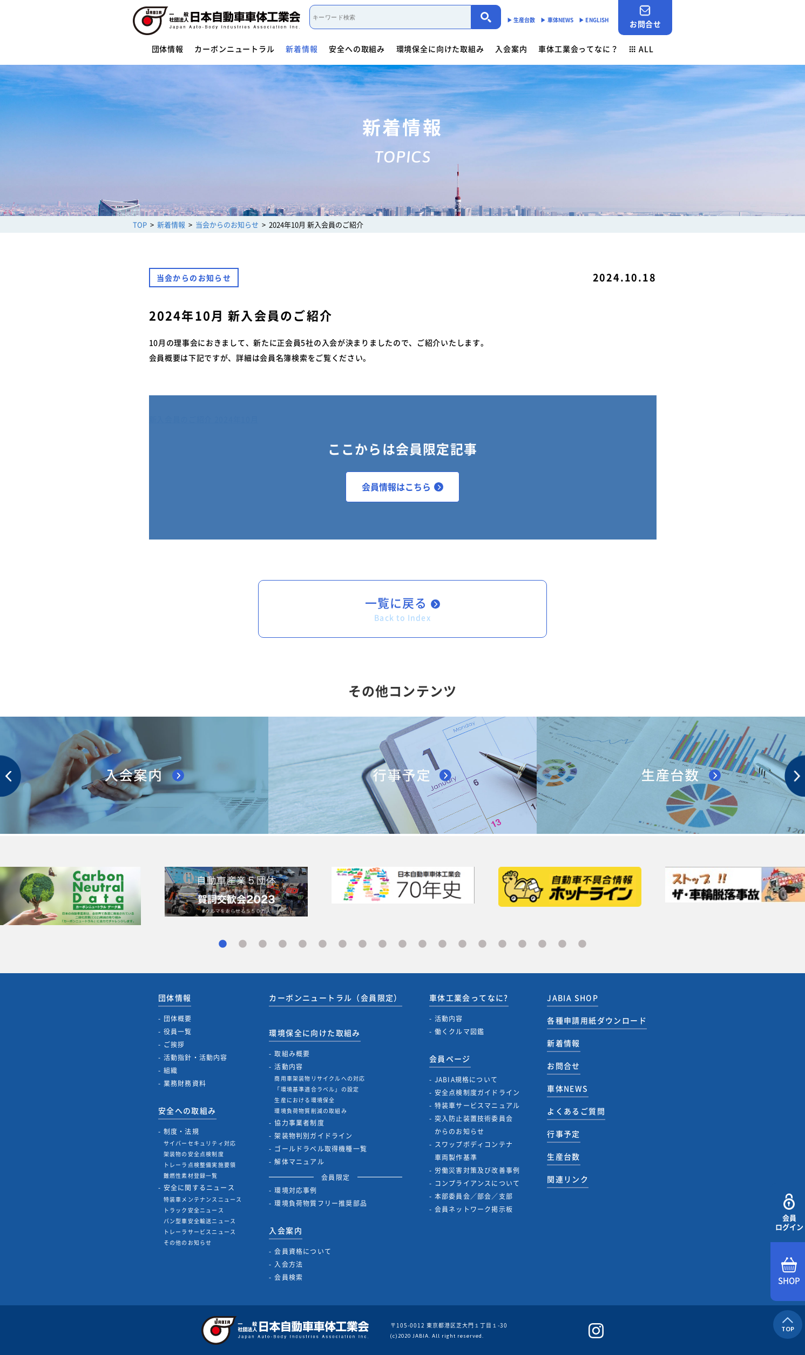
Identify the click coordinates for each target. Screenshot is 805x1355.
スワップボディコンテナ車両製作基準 (474, 1151)
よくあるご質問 (576, 1110)
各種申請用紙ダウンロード (597, 1020)
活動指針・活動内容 (196, 1057)
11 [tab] (422, 944)
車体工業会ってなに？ (578, 48)
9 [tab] (382, 944)
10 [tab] (402, 944)
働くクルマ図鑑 (459, 1031)
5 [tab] (302, 944)
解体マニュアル (299, 1162)
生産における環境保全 (304, 1100)
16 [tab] (522, 944)
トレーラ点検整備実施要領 (200, 1165)
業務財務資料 (185, 1083)
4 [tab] (282, 944)
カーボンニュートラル (234, 48)
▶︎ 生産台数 (521, 20)
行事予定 (563, 1133)
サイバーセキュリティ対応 (200, 1143)
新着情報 (301, 48)
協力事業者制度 (299, 1123)
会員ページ (450, 1058)
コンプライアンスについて (477, 1183)
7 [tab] (342, 944)
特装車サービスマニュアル (477, 1105)
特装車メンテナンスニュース (203, 1199)
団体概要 (178, 1018)
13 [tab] (462, 944)
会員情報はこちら (402, 486)
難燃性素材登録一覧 (191, 1175)
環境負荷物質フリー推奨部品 (320, 1203)
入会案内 (511, 48)
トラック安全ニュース (194, 1210)
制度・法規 (181, 1131)
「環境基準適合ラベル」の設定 (316, 1089)
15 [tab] (502, 944)
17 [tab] (542, 944)
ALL (641, 48)
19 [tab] (582, 944)
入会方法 (288, 1264)
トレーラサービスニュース (200, 1232)
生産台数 (563, 1156)
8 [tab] (362, 944)
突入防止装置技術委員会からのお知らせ (474, 1125)
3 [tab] (262, 944)
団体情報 (168, 48)
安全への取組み (357, 48)
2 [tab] (242, 944)
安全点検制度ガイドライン (477, 1092)
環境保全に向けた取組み (440, 48)
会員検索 (288, 1277)
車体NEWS (567, 1088)
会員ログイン (789, 1213)
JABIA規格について (466, 1079)
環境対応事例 (295, 1190)
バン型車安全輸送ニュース (200, 1221)
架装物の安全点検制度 (194, 1154)
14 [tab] (482, 944)
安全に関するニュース (199, 1187)
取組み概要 (292, 1054)
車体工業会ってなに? (469, 997)
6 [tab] (322, 944)
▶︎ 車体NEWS (556, 20)
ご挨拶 (174, 1044)
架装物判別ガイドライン (313, 1136)
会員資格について (303, 1251)
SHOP (789, 1271)
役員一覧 (178, 1031)
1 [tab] (222, 944)
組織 (171, 1070)
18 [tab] (562, 944)
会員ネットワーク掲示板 (474, 1209)
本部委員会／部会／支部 (474, 1196)
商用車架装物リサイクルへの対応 (319, 1078)
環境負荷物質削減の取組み (310, 1111)
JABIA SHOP (572, 997)
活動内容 (288, 1066)
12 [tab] (442, 944)
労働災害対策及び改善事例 (477, 1170)
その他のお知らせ (188, 1242)
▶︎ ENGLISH (594, 20)
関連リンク (567, 1179)
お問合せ (645, 17)
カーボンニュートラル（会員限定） (335, 997)
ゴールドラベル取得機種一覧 (320, 1149)
